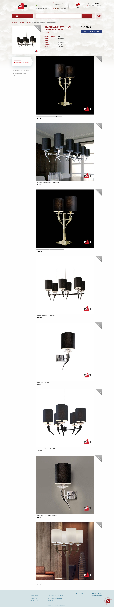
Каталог (22, 22)
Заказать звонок (95, 5)
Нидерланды (61, 38)
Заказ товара (33, 598)
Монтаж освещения (35, 600)
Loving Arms (61, 42)
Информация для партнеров (55, 595)
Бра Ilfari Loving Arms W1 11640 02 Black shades (46, 515)
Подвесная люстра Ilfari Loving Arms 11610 (45, 448)
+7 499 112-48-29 (94, 3)
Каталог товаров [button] (24, 16)
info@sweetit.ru (98, 595)
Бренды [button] (99, 15)
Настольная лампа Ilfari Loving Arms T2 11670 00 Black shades (50, 249)
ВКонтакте (80, 593)
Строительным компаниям (55, 598)
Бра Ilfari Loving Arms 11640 (42, 382)
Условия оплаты (34, 595)
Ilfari (59, 40)
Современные (61, 46)
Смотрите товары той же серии (22, 62)
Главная (14, 22)
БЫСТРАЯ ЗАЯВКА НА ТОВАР (91, 31)
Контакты (45, 3)
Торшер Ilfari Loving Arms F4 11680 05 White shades (47, 582)
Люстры (29, 22)
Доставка (32, 596)
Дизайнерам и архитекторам (55, 596)
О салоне (38, 3)
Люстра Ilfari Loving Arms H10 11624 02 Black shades (47, 182)
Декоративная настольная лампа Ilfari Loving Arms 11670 (49, 116)
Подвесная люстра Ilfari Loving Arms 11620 (45, 315)
